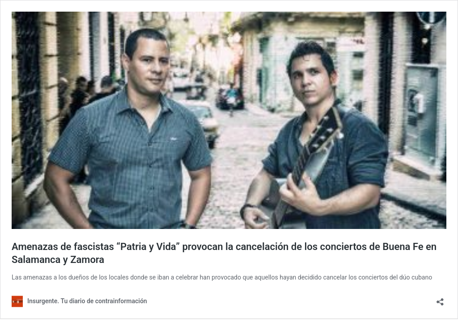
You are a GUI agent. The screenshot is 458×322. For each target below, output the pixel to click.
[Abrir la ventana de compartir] (440, 299)
